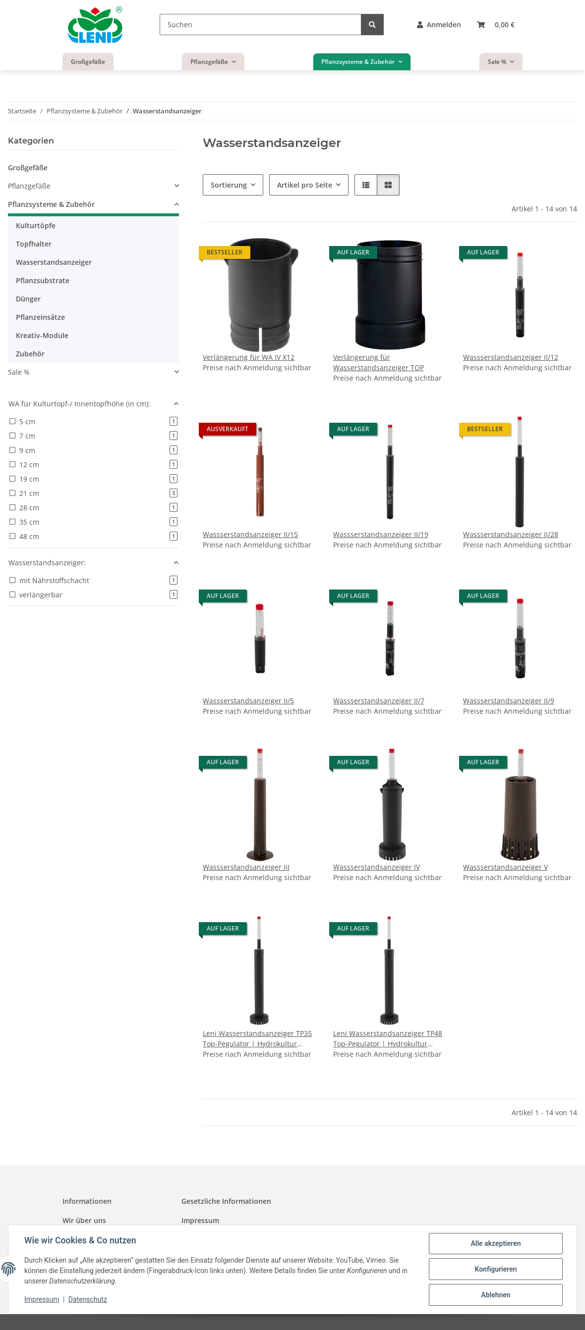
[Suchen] (260, 24)
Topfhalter (34, 243)
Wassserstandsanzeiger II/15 (250, 534)
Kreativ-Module (42, 335)
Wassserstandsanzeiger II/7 (378, 700)
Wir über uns (84, 1220)
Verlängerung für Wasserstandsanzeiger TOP (378, 362)
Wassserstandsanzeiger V (505, 867)
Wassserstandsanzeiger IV (376, 867)
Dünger (28, 298)
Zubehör (30, 353)
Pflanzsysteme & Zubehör (51, 204)
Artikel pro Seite (304, 185)
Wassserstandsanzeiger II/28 (510, 534)
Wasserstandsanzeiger (54, 262)
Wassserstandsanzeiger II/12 (510, 357)
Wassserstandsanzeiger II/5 (248, 700)
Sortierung (229, 185)
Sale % (19, 372)
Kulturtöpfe (36, 225)
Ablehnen (495, 1295)
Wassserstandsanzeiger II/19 (380, 534)
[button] (439, 24)
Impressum (41, 1299)
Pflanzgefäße (29, 186)
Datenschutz (87, 1299)
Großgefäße (28, 167)
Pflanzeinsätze (40, 317)
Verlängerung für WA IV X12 (248, 357)
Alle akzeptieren (495, 1243)
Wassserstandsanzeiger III (246, 867)
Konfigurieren (495, 1269)
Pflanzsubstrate (42, 280)
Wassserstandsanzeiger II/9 (508, 700)
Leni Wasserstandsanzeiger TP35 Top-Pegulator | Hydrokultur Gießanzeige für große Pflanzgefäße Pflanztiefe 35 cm (257, 1039)
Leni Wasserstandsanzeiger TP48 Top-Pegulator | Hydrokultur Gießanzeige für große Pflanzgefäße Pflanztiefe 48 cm (387, 1039)
